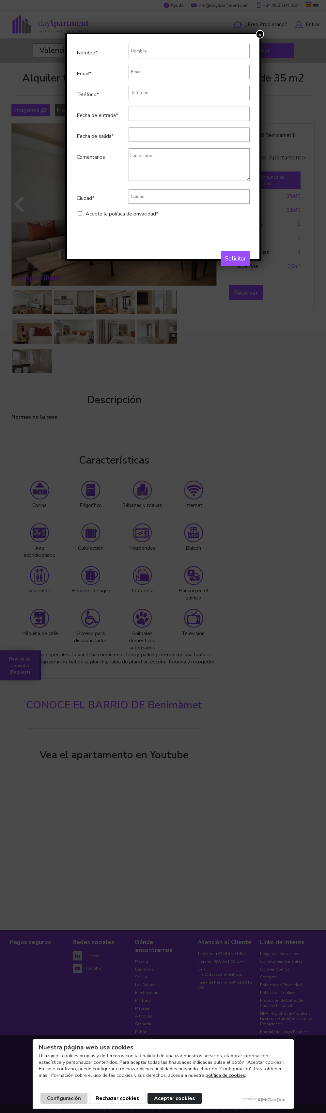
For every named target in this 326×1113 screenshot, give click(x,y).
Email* (84, 73)
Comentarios (91, 157)
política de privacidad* (133, 213)
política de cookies (225, 1075)
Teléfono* (88, 94)
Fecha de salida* (95, 136)
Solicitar (235, 258)
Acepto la (121, 213)
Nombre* (87, 52)
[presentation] (126, 230)
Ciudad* (85, 198)
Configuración (64, 1098)
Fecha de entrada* (97, 115)
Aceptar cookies (174, 1098)
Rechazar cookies (117, 1098)
